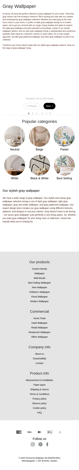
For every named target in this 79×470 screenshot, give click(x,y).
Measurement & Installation (39, 380)
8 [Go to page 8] (50, 113)
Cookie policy (39, 408)
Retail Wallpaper (39, 327)
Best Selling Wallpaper (39, 282)
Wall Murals (39, 278)
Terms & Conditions (39, 394)
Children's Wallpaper (39, 292)
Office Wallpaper (39, 337)
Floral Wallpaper (39, 296)
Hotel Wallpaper (39, 323)
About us (39, 354)
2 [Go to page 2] (32, 113)
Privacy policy (39, 398)
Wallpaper (40, 273)
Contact (39, 363)
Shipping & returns (39, 389)
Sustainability (39, 358)
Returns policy (39, 403)
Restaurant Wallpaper (39, 332)
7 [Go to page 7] (46, 113)
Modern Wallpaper (39, 301)
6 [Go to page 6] (42, 113)
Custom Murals (39, 269)
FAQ (39, 412)
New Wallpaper (39, 287)
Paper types (40, 384)
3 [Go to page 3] (36, 113)
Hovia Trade (39, 318)
